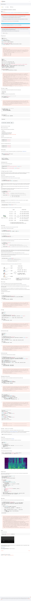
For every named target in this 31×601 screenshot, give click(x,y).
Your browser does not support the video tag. (7, 539)
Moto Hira (4, 11)
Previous (2, 550)
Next (29, 550)
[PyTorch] (3, 1)
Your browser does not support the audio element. (7, 123)
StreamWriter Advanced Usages (12, 134)
